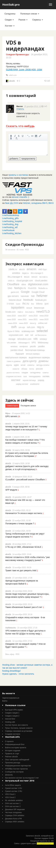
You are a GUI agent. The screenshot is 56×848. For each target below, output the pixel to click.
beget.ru (25, 273)
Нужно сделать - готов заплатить (18, 674)
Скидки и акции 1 (12, 713)
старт (17, 754)
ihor (32, 304)
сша (25, 376)
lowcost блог (10, 719)
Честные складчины (13, 812)
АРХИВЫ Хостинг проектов (16, 769)
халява (46, 376)
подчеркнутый (23, 136)
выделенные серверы (39, 357)
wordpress (24, 346)
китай (23, 365)
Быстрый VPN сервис (14, 710)
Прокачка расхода (12, 763)
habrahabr (25, 296)
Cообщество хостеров (14, 772)
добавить (13, 158)
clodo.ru (11, 281)
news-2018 (33, 316)
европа (9, 365)
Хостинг (9, 26)
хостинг (16, 380)
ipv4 (47, 304)
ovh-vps (22, 327)
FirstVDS (32, 288)
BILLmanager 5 (37, 273)
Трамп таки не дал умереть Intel (20, 570)
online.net (42, 323)
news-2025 (23, 323)
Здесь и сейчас (19, 400)
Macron (19, 106)
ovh (13, 327)
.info (52, 841)
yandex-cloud (17, 350)
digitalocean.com (38, 284)
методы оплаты (42, 365)
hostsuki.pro (40, 300)
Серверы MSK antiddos (14, 822)
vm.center (11, 342)
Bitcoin (26, 277)
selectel (42, 331)
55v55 (51, 838)
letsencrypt (39, 308)
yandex (41, 346)
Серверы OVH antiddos (14, 815)
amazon (31, 269)
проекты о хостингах (18, 175)
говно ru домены (14, 361)
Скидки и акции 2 (12, 716)
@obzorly (9, 775)
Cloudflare (13, 284)
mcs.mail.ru (29, 312)
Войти (4, 701)
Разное (23, 20)
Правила (8, 754)
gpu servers (13, 296)
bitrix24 (34, 277)
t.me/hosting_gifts (10, 218)
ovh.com (31, 327)
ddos (23, 284)
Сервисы (37, 20)
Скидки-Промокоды (17, 54)
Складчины (9, 13)
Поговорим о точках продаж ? (19, 523)
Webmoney (43, 342)
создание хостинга (13, 376)
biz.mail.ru (43, 277)
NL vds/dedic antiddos (14, 800)
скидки (25, 372)
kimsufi (29, 308)
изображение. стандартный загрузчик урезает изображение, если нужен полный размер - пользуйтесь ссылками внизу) (36, 136)
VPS (34, 342)
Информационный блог (14, 744)
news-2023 (44, 319)
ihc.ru (25, 303)
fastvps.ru (20, 288)
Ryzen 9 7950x (13, 331)
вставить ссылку (40, 136)
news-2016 (11, 316)
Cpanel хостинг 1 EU (13, 788)
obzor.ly (33, 323)
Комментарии (12, 406)
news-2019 (44, 316)
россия (39, 369)
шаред (41, 380)
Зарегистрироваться (10, 698)
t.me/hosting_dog (10, 224)
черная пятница (29, 380)
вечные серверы (33, 354)
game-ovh (15, 292)
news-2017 (22, 316)
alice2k (12, 81)
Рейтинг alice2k (11, 757)
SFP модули (11, 490)
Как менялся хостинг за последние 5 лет (22, 778)
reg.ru (40, 327)
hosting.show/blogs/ (11, 671)
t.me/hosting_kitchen (11, 233)
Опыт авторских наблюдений (17, 760)
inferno (39, 304)
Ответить (20, 109)
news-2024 (12, 323)
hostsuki (28, 299)
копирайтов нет (47, 836)
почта (31, 369)
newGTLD (43, 311)
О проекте (9, 741)
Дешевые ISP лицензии (15, 809)
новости (16, 369)
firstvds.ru (42, 288)
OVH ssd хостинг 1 (12, 803)
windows (14, 346)
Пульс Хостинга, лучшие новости (19, 728)
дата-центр (29, 361)
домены (43, 361)
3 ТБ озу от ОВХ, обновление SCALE (23, 547)
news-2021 (22, 319)
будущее (20, 354)
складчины (35, 372)
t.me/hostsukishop (10, 215)
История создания (12, 751)
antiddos (16, 273)
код (32, 136)
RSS (27, 250)
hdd (32, 296)
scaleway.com (28, 331)
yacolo (33, 346)
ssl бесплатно (40, 335)
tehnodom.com (24, 339)
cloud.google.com (24, 280)
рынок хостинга (13, 373)
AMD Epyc (42, 269)
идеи (16, 365)
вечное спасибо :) (20, 197)
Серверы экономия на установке (18, 731)
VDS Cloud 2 (10, 797)
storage (11, 339)
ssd (26, 335)
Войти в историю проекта (15, 748)
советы (45, 373)
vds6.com (13, 75)
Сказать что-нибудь (20, 126)
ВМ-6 (51, 203)
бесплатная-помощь (35, 350)
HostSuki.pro (11, 4)
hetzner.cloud (15, 300)
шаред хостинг (22, 384)
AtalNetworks (10, 628)
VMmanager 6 (23, 343)
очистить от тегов (17, 138)
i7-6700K (10, 304)
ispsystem (17, 307)
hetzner (42, 296)
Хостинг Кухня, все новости (16, 725)
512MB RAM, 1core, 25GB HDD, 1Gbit (24, 69)
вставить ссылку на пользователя (11, 138)
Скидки (9, 20)
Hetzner (26, 203)
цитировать (28, 136)
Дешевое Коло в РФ (13, 819)
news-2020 (11, 319)
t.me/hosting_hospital (12, 221)
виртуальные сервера (16, 357)
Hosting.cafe (10, 722)
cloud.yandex (41, 280)
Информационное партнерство (18, 766)
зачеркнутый (19, 136)
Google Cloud (38, 292)
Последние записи (28, 406)
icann (18, 304)
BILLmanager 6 (15, 277)
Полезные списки (29, 13)
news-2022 (33, 319)
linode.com (11, 312)
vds (35, 338)
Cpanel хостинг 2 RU (13, 791)
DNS (10, 288)
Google (25, 291)
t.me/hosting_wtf (9, 227)
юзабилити (34, 384)
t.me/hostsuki (8, 230)
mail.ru (20, 312)
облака (24, 369)
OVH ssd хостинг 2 (12, 806)
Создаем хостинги (12, 734)
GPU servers (11, 416)
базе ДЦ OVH (11, 203)
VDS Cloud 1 (10, 794)
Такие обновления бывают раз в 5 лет (23, 607)
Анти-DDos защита (13, 785)
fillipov (7, 413)
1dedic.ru (12, 269)
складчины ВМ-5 (39, 203)
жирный (11, 136)
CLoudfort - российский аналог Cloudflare (25, 479)
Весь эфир (9, 654)
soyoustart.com (16, 335)
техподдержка (34, 376)
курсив (15, 136)
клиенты (30, 365)
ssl (31, 335)
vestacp (43, 339)
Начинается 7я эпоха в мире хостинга (23, 513)
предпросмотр (28, 158)
